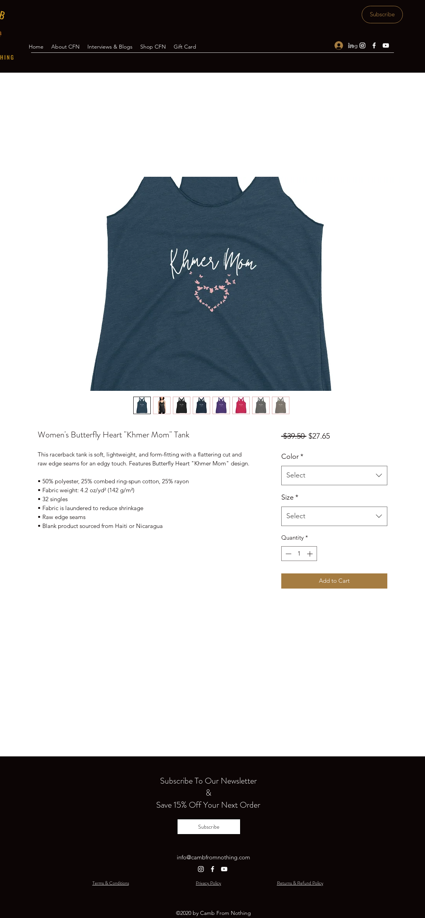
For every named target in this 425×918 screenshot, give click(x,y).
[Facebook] (374, 45)
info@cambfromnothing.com (213, 857)
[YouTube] (386, 45)
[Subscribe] (382, 14)
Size (289, 497)
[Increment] (310, 554)
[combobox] (334, 475)
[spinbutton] (299, 554)
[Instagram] (362, 45)
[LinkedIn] (351, 45)
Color (292, 456)
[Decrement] (287, 554)
